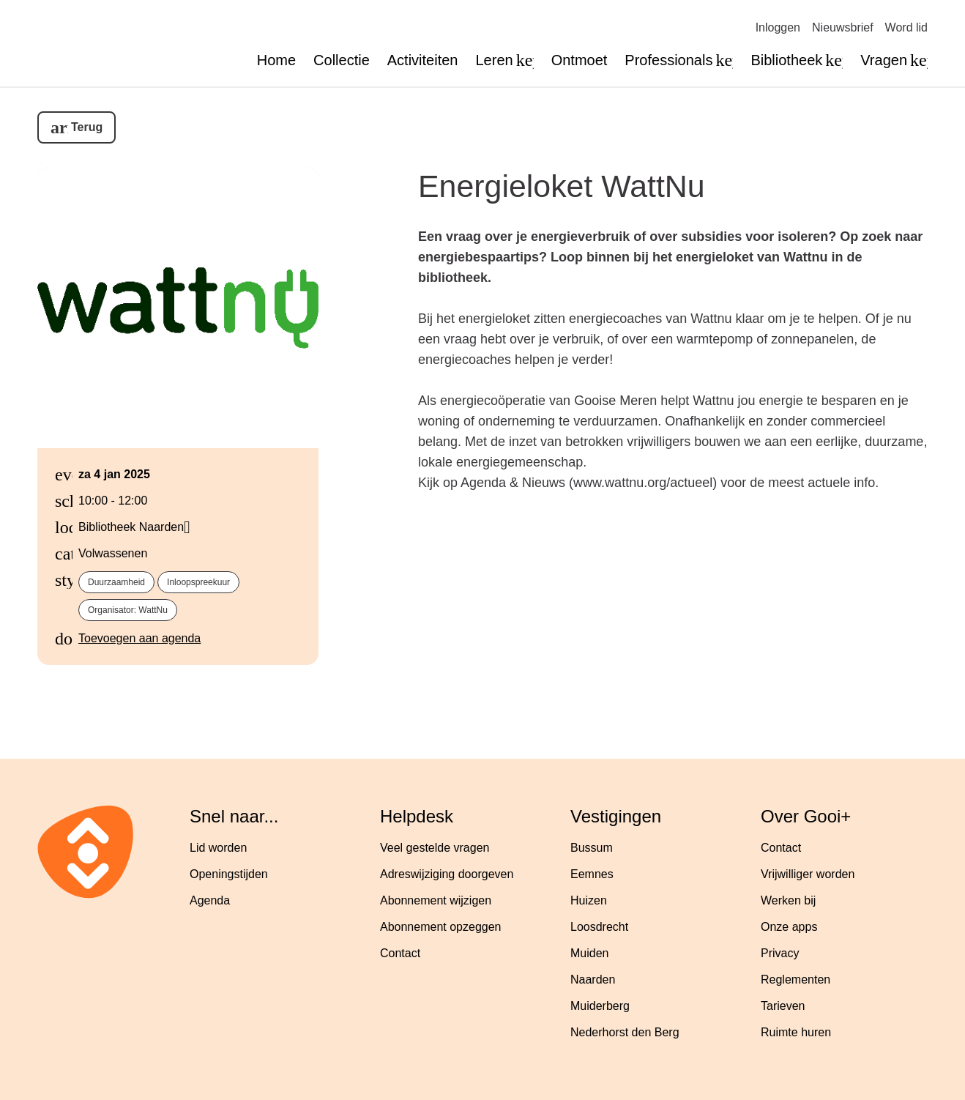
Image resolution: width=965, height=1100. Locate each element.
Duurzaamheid (116, 582)
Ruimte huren (796, 1032)
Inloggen (778, 27)
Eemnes (592, 874)
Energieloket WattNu (561, 186)
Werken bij (788, 900)
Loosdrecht (599, 927)
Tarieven (783, 1006)
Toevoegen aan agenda (139, 638)
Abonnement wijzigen (435, 900)
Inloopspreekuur (198, 582)
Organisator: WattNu (128, 610)
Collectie (341, 60)
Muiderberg (600, 1006)
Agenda (210, 900)
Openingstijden (229, 874)
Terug (87, 127)
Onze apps (789, 927)
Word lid (906, 27)
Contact (400, 953)
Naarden (592, 979)
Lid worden (218, 847)
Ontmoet (579, 60)
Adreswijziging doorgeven (446, 874)
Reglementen (795, 979)
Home (276, 60)
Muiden (589, 953)
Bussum (591, 847)
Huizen (588, 900)
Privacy (780, 953)
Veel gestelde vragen (434, 847)
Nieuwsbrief (842, 27)
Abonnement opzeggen (440, 927)
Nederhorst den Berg (624, 1032)
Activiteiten (422, 60)
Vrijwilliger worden (807, 874)
